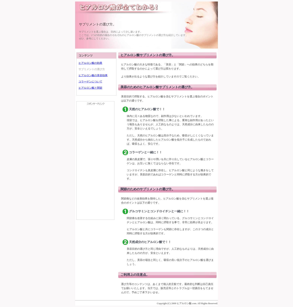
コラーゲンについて (90, 81)
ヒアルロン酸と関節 (90, 87)
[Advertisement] (95, 163)
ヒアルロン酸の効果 (90, 63)
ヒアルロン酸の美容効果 (93, 75)
